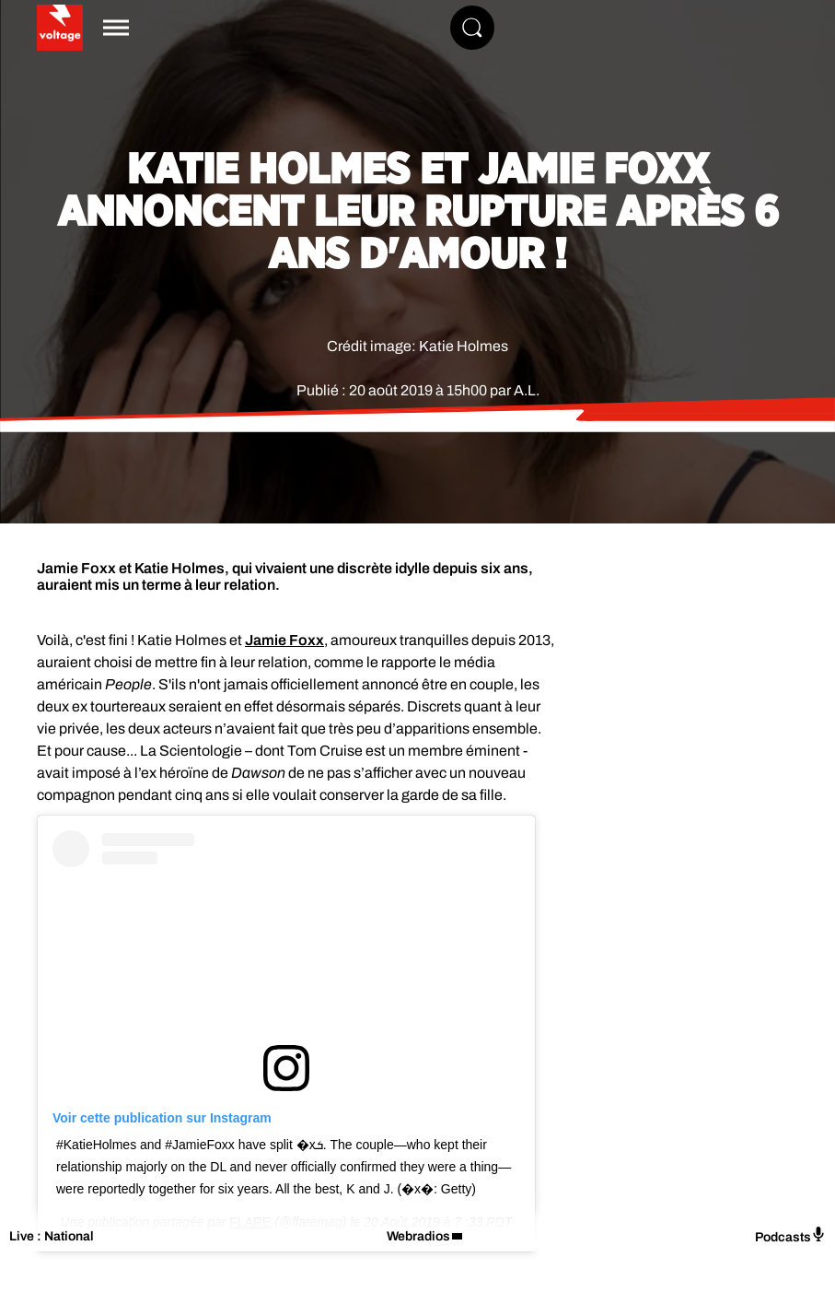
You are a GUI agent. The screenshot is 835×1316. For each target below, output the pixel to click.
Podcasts (790, 1235)
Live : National (51, 1236)
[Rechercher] (472, 28)
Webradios (418, 1236)
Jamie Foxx (284, 640)
